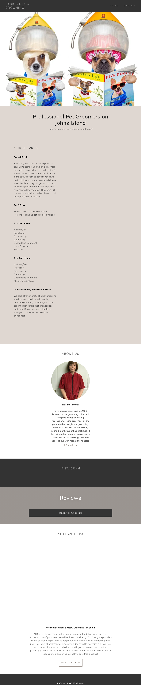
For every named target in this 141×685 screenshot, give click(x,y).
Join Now (71, 662)
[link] (23, 7)
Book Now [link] (129, 6)
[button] (70, 445)
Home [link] (115, 6)
